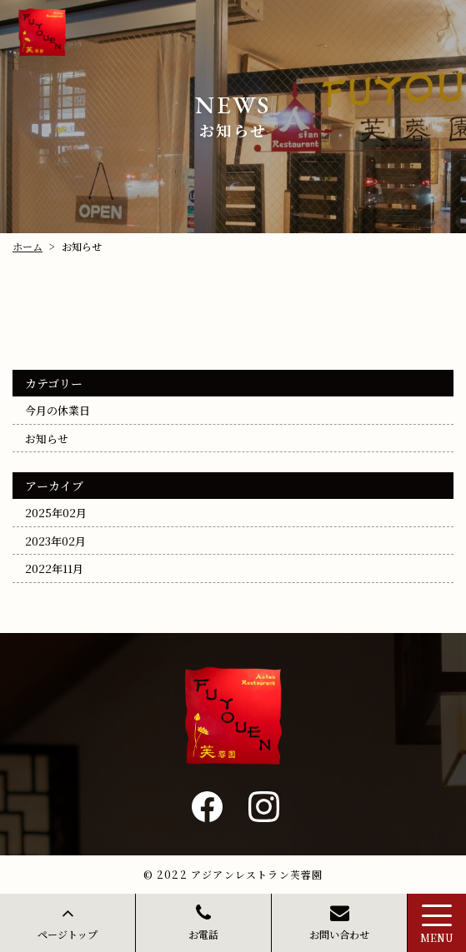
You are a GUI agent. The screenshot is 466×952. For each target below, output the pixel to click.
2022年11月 (54, 568)
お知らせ (46, 438)
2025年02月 (56, 513)
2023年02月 (55, 540)
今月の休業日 (57, 410)
